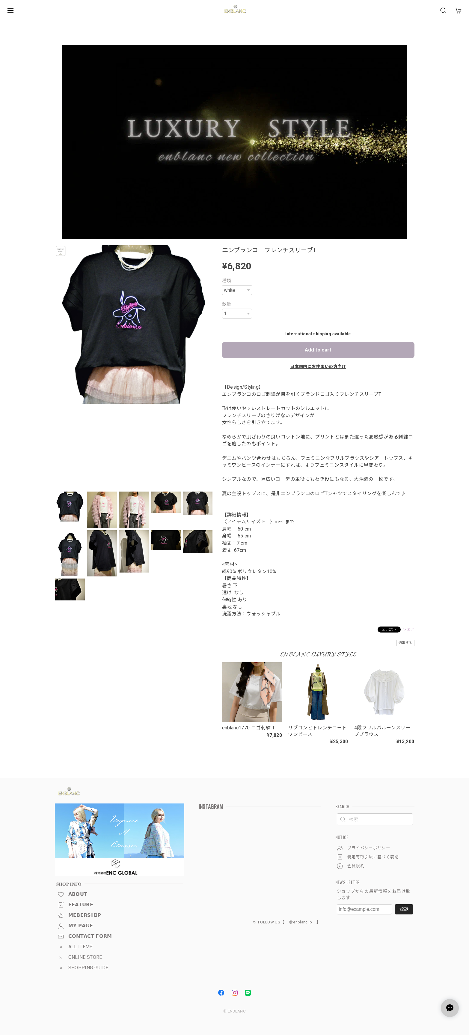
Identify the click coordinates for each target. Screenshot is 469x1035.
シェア (408, 629)
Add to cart (318, 350)
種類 (226, 280)
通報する (405, 643)
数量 (226, 304)
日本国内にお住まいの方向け (318, 366)
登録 (403, 909)
